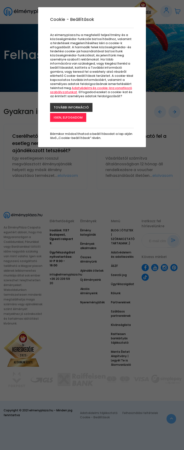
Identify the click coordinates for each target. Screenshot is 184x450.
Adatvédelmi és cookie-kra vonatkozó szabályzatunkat (91, 90)
